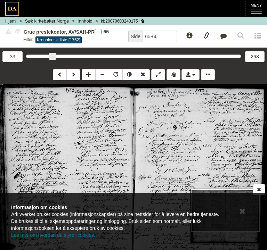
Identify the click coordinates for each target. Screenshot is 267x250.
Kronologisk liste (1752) (58, 40)
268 (255, 56)
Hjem (10, 21)
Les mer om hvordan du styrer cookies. (53, 235)
